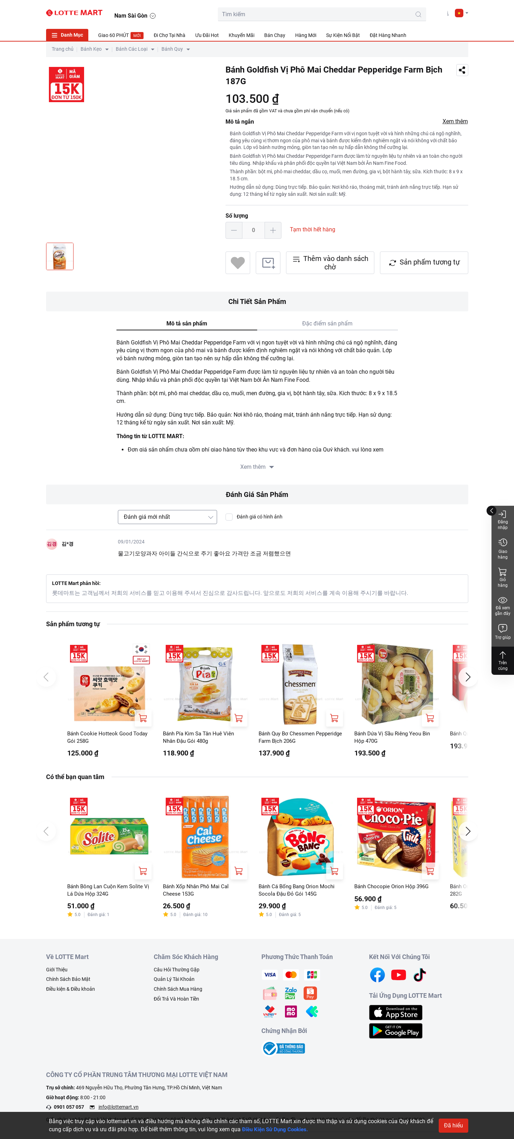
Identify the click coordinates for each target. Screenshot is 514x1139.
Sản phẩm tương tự (424, 262)
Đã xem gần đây (502, 605)
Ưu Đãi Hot (207, 35)
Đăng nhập (503, 519)
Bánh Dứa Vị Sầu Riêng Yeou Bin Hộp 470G (395, 737)
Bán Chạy (274, 35)
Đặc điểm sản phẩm (327, 323)
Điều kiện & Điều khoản (70, 991)
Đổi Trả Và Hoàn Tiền (176, 1001)
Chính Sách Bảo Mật (68, 981)
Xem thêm (455, 121)
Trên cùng (503, 660)
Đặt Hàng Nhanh (388, 35)
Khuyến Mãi (241, 35)
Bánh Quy (172, 49)
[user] (428, 12)
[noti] (444, 12)
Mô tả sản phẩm (186, 323)
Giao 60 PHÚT (121, 35)
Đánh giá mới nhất (147, 517)
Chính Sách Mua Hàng (178, 991)
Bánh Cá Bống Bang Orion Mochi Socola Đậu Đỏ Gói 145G (299, 891)
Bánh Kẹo (91, 49)
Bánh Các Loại (131, 49)
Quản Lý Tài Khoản (174, 981)
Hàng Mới (305, 35)
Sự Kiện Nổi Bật (343, 35)
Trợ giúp (503, 631)
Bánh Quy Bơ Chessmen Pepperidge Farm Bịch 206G (293, 737)
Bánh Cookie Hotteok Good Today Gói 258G (109, 737)
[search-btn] (378, 14)
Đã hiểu (453, 1125)
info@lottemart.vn (119, 1109)
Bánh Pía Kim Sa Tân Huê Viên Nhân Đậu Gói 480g (201, 737)
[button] (461, 13)
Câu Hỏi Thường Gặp (176, 972)
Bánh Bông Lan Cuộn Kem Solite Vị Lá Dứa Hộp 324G (107, 891)
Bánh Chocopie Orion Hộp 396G (393, 887)
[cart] (412, 12)
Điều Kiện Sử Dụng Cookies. (277, 1129)
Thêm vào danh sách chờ (330, 262)
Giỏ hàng (503, 577)
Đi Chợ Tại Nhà (169, 35)
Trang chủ (63, 49)
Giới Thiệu (57, 972)
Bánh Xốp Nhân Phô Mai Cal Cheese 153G (198, 891)
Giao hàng (503, 548)
